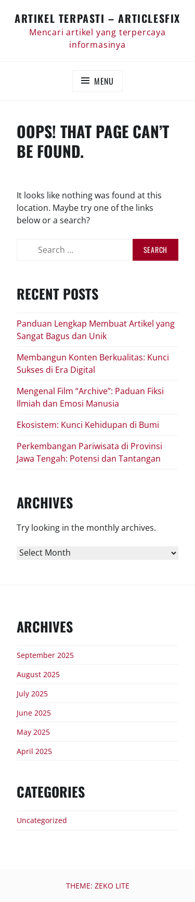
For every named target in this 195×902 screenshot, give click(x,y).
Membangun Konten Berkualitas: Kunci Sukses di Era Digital (93, 363)
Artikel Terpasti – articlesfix (97, 18)
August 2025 (38, 674)
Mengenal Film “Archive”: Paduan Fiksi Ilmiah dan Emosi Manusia (90, 397)
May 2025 (33, 732)
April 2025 (34, 751)
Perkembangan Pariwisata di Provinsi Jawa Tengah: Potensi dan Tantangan (89, 452)
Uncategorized (42, 820)
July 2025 (32, 693)
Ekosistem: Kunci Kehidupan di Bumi (88, 424)
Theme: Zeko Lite (97, 886)
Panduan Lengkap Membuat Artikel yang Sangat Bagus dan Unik (96, 330)
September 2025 (45, 655)
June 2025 (34, 713)
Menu (104, 81)
